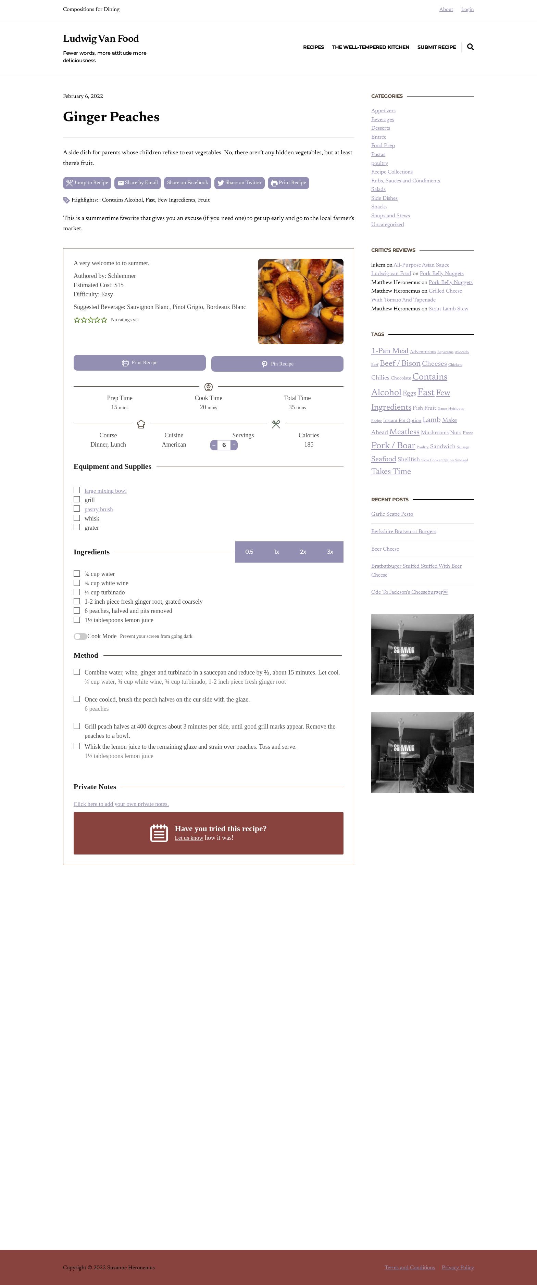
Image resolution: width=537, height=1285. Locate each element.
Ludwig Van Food (104, 39)
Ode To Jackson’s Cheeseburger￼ (409, 592)
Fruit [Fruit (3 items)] (430, 408)
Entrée (378, 137)
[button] (77, 321)
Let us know (190, 836)
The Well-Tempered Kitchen (370, 47)
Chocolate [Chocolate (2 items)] (401, 378)
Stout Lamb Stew (449, 309)
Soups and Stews (390, 216)
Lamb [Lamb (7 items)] (432, 420)
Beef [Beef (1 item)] (374, 365)
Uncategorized (387, 225)
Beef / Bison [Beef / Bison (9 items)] (400, 364)
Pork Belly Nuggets (442, 274)
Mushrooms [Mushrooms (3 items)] (435, 433)
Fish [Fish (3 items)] (418, 408)
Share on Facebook (195, 183)
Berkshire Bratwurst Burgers (403, 532)
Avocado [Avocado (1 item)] (462, 352)
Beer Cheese (385, 549)
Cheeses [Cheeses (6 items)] (434, 364)
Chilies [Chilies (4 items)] (380, 378)
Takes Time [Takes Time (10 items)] (391, 472)
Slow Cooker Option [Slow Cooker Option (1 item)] (437, 460)
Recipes (313, 47)
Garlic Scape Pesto (392, 514)
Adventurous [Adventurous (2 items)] (423, 352)
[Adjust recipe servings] (224, 444)
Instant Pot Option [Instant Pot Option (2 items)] (402, 421)
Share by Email (142, 183)
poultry (379, 163)
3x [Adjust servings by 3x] (330, 550)
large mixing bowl (107, 489)
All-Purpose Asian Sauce (421, 265)
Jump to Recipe (88, 183)
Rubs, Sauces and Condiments (405, 181)
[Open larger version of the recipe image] (301, 303)
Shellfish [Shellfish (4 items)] (409, 460)
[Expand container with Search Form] (470, 47)
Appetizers (383, 111)
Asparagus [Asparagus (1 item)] (445, 352)
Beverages (382, 120)
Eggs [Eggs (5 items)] (409, 393)
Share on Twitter (251, 183)
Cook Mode (102, 634)
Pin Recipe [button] (277, 365)
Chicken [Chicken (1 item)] (455, 365)
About (446, 9)
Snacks (379, 207)
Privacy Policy (458, 1266)
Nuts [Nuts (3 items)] (455, 433)
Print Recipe (303, 183)
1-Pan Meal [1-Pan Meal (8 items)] (390, 351)
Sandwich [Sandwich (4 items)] (442, 447)
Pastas (378, 154)
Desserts (380, 128)
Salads (378, 189)
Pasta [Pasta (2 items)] (468, 433)
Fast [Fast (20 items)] (426, 393)
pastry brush (100, 507)
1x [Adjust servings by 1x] (276, 550)
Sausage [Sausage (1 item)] (463, 447)
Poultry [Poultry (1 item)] (423, 447)
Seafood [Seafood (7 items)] (383, 459)
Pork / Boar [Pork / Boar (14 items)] (393, 446)
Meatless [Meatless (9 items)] (404, 432)
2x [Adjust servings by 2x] (303, 550)
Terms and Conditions (410, 1266)
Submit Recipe (436, 47)
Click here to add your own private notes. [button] (125, 802)
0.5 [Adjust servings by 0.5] (249, 550)
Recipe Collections (392, 172)
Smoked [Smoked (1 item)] (461, 460)
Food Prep (383, 146)
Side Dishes (384, 198)
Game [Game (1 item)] (442, 409)
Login (467, 9)
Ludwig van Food (391, 274)
